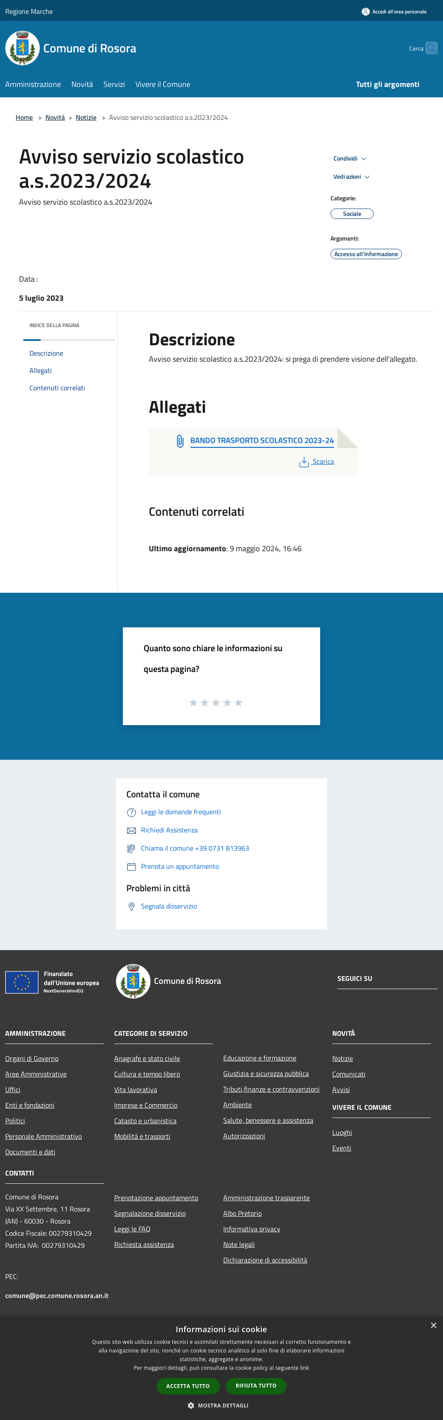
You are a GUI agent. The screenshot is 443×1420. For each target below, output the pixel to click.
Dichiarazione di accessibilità (265, 1260)
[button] (221, 1405)
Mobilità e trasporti (142, 1136)
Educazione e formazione (259, 1058)
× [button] (433, 1326)
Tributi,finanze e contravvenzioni (271, 1089)
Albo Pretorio (242, 1213)
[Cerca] (427, 48)
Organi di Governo (31, 1058)
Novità (55, 117)
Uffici (12, 1089)
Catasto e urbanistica (145, 1120)
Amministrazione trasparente (266, 1197)
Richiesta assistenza (144, 1244)
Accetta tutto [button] (188, 1386)
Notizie (86, 117)
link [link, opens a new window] (304, 1368)
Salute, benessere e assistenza (268, 1120)
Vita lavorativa (135, 1089)
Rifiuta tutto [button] (256, 1385)
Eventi (341, 1148)
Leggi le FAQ (132, 1229)
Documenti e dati (30, 1152)
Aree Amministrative (36, 1074)
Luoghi (342, 1132)
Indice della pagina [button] (54, 325)
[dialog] (221, 1368)
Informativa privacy (251, 1229)
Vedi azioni (353, 177)
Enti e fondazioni (30, 1105)
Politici (15, 1120)
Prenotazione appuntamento (156, 1197)
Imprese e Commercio (145, 1105)
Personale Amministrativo (43, 1136)
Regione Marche (29, 11)
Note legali (239, 1244)
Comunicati (349, 1074)
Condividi (351, 159)
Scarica (315, 461)
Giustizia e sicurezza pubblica (266, 1073)
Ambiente (237, 1104)
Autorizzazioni (244, 1136)
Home (24, 117)
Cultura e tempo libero (147, 1074)
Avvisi (341, 1089)
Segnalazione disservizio (150, 1213)
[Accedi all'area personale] (394, 11)
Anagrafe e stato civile (147, 1058)
